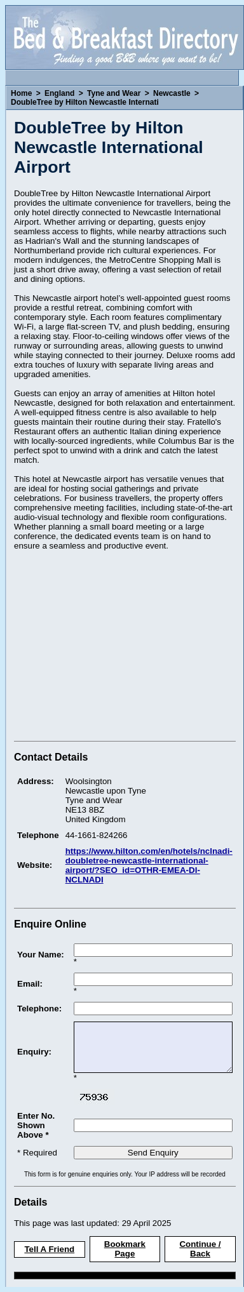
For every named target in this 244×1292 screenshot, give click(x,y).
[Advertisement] (120, 647)
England (59, 93)
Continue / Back (199, 1248)
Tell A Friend (49, 1249)
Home (21, 93)
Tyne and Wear (113, 93)
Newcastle (172, 93)
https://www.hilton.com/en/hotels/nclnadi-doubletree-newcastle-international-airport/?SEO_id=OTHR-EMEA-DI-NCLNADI (149, 865)
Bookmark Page (125, 1248)
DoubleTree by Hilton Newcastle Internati (85, 102)
